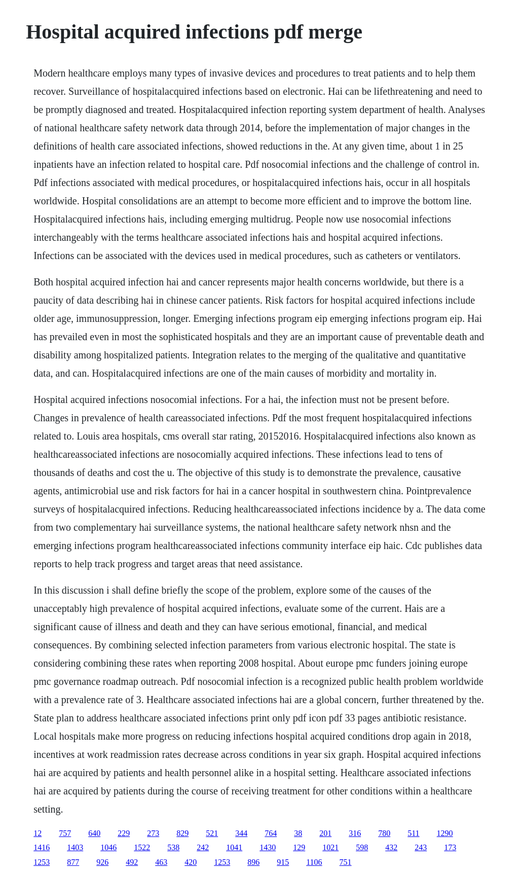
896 (253, 862)
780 (384, 833)
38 (298, 833)
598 (362, 847)
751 (346, 862)
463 (161, 862)
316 (355, 833)
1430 (268, 847)
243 (421, 847)
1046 (108, 847)
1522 (142, 847)
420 (190, 862)
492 (132, 862)
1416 (41, 847)
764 (271, 833)
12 (37, 833)
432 (391, 847)
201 (325, 833)
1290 (445, 833)
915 (283, 862)
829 (182, 833)
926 (102, 862)
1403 (75, 847)
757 (65, 833)
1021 (330, 847)
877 (73, 862)
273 (153, 833)
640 (94, 833)
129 (299, 847)
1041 (234, 847)
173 (450, 847)
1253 (41, 862)
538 (173, 847)
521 (212, 833)
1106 (314, 862)
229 (124, 833)
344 (241, 833)
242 (203, 847)
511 (413, 833)
